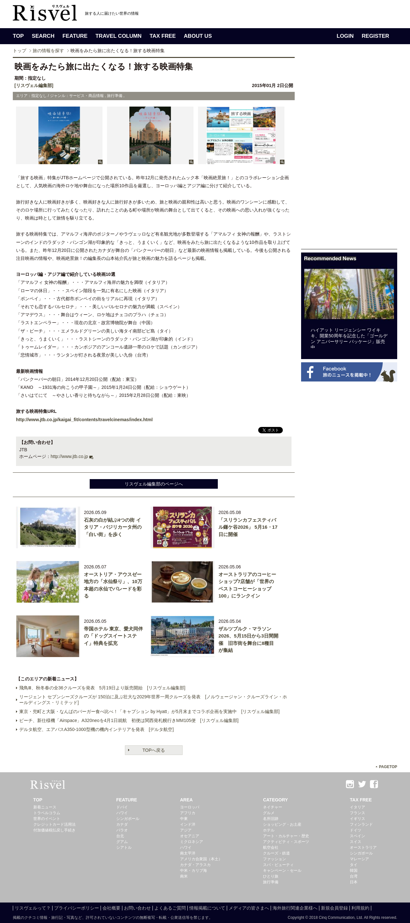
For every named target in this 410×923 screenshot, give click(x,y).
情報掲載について (207, 908)
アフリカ (187, 813)
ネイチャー (272, 807)
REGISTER (375, 36)
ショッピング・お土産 (282, 824)
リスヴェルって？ (33, 908)
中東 (184, 818)
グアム (122, 841)
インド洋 (187, 824)
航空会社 (270, 847)
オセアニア (189, 836)
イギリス (357, 818)
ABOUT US (198, 36)
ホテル (269, 830)
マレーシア (359, 859)
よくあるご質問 (170, 908)
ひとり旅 (270, 876)
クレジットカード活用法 (54, 824)
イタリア (357, 807)
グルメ (269, 813)
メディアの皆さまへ (249, 908)
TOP (18, 36)
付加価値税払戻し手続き (54, 830)
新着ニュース (44, 807)
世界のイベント (46, 818)
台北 (120, 836)
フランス (357, 813)
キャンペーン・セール (282, 870)
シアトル (124, 847)
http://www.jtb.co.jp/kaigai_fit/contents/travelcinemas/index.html (84, 419)
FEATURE (74, 36)
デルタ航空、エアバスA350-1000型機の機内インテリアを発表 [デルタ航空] (96, 729)
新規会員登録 (334, 908)
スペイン (357, 836)
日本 (353, 882)
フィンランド (361, 824)
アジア (186, 830)
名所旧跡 (270, 818)
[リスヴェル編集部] (33, 85)
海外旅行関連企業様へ (295, 908)
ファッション (274, 859)
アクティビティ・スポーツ (286, 841)
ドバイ (122, 807)
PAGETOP (388, 767)
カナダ (122, 824)
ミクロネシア (191, 841)
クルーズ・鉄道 (276, 853)
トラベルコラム (46, 813)
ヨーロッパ (189, 807)
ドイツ (355, 830)
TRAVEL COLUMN (118, 36)
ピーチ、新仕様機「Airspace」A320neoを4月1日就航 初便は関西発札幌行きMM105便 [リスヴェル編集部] (129, 720)
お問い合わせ (137, 908)
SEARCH (43, 36)
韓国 (353, 870)
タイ (353, 865)
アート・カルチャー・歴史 (286, 836)
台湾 (353, 876)
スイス (355, 841)
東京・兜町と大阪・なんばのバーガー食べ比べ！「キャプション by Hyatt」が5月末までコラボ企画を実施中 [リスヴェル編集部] (149, 711)
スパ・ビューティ (278, 865)
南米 (184, 876)
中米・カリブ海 (193, 870)
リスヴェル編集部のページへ (154, 483)
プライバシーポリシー (76, 908)
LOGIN (345, 36)
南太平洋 (187, 853)
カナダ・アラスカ (195, 865)
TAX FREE (163, 36)
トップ (19, 50)
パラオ (122, 830)
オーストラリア (363, 847)
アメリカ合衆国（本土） (201, 859)
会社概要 (111, 908)
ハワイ (122, 813)
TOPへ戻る (154, 750)
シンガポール (127, 818)
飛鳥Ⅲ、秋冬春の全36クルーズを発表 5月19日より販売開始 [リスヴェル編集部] (102, 687)
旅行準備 (270, 882)
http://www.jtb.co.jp (69, 456)
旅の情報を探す (48, 50)
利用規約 (360, 908)
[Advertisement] (349, 153)
